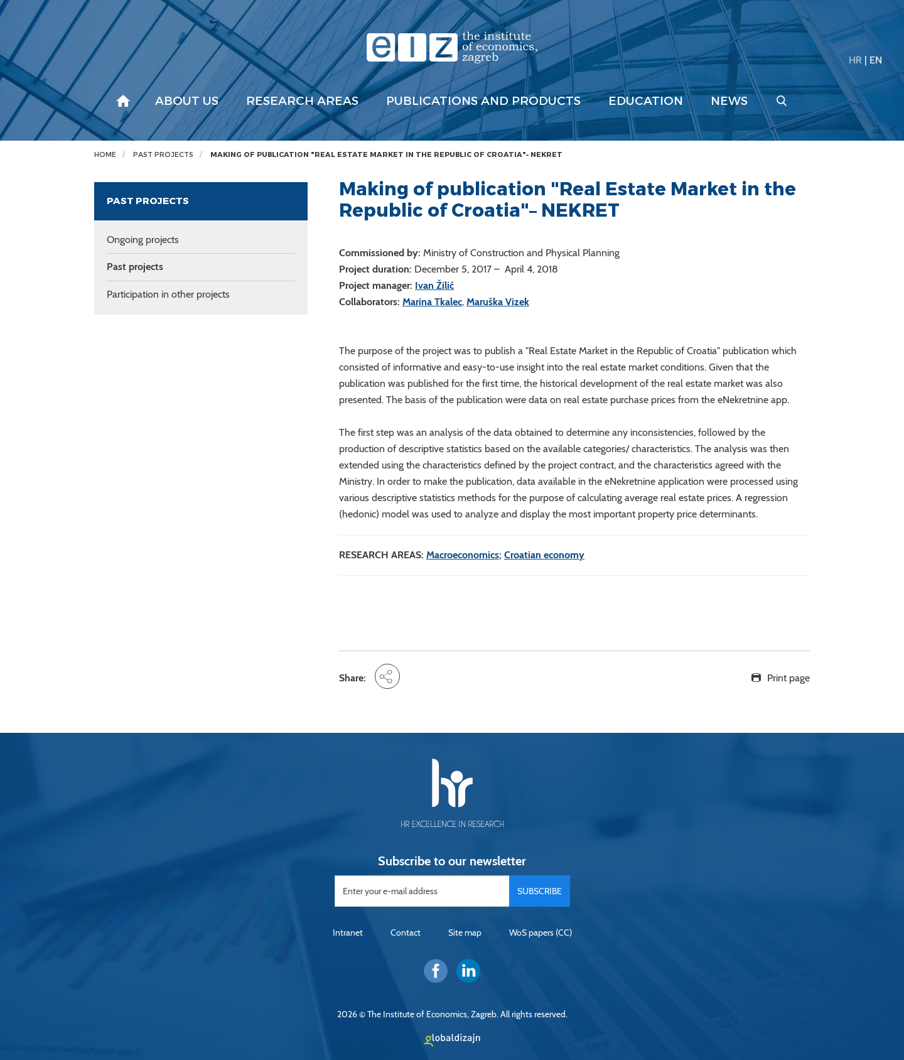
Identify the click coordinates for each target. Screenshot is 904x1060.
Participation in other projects (168, 294)
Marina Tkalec (432, 302)
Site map (465, 932)
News (729, 101)
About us (186, 101)
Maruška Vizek (497, 302)
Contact (405, 932)
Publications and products (483, 101)
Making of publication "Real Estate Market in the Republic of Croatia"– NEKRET (386, 155)
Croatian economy (544, 555)
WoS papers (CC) (540, 932)
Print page (788, 678)
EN (875, 60)
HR (855, 60)
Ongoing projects (143, 240)
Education (645, 101)
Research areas (302, 101)
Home (105, 155)
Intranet (348, 932)
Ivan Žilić (434, 285)
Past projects (163, 155)
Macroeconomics (462, 555)
